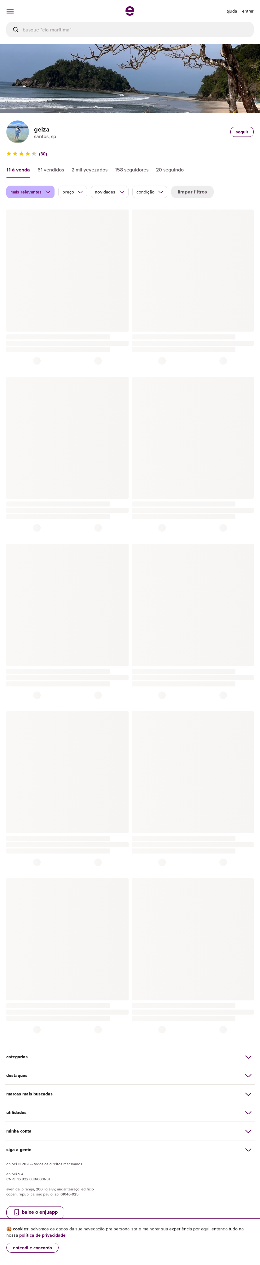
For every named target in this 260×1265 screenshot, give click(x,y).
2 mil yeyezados (89, 169)
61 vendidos (51, 169)
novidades (110, 192)
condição (150, 192)
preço (73, 192)
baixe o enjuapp (35, 1212)
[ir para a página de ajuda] (232, 11)
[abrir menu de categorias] (10, 11)
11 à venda (18, 169)
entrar (248, 11)
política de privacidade (42, 1235)
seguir (242, 132)
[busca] (130, 29)
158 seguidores (131, 169)
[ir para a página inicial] (130, 13)
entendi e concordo (32, 1248)
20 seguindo (170, 169)
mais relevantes (30, 192)
